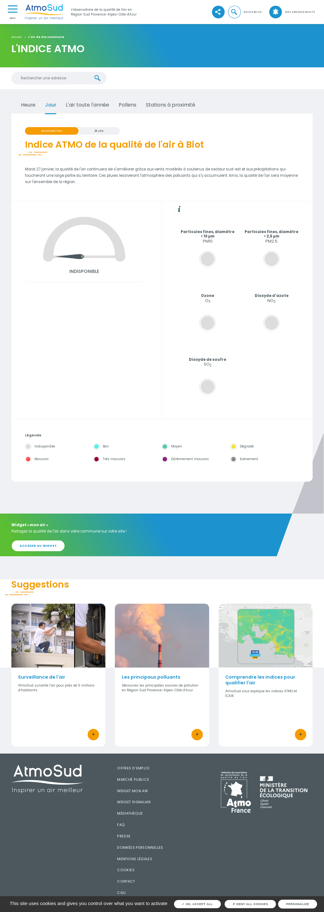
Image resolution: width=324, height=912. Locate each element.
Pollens (127, 104)
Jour (50, 104)
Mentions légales (134, 859)
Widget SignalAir (134, 802)
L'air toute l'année (87, 104)
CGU (121, 892)
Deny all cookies (250, 904)
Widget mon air (132, 791)
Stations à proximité (170, 104)
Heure (28, 104)
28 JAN (99, 131)
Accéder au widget (38, 546)
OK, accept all (197, 904)
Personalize (297, 904)
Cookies (125, 870)
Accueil (16, 37)
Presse (123, 836)
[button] (244, 12)
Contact (126, 881)
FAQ (121, 825)
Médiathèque (130, 813)
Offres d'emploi (133, 768)
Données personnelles (140, 847)
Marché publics (133, 779)
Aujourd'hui (51, 131)
